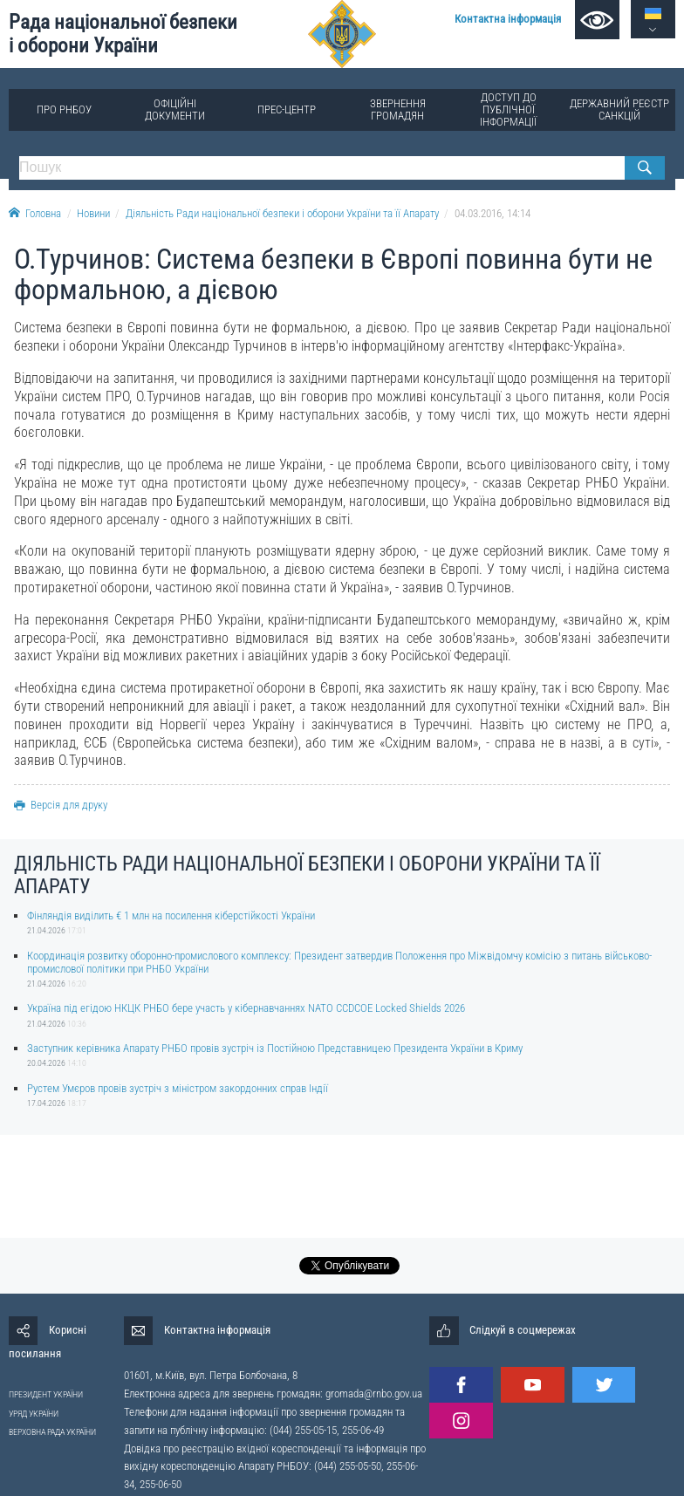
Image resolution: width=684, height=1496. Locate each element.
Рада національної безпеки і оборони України (123, 34)
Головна (35, 213)
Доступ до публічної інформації (508, 109)
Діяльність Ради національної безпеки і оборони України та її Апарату (282, 213)
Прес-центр (286, 109)
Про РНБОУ (64, 109)
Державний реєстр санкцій (619, 109)
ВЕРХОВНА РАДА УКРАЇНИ (52, 1432)
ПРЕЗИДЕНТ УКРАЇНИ (46, 1394)
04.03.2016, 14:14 (492, 213)
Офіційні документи (175, 109)
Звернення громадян (398, 109)
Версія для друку (60, 804)
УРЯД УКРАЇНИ (33, 1413)
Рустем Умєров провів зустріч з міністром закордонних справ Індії (177, 1088)
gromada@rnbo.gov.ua (373, 1393)
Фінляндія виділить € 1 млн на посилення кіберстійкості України (171, 915)
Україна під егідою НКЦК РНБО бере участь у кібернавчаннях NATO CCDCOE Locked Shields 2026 (246, 1007)
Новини (93, 213)
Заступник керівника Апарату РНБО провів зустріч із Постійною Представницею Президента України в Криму (275, 1048)
